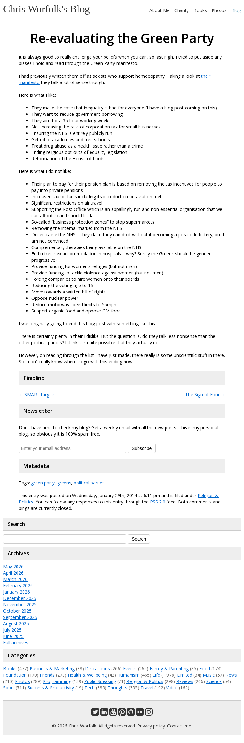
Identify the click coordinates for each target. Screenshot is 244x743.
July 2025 (12, 630)
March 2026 (15, 579)
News (231, 675)
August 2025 (16, 624)
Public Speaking (100, 681)
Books (200, 10)
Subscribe (142, 448)
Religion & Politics (144, 681)
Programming (57, 681)
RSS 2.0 (157, 502)
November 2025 (20, 605)
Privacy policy (151, 726)
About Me (159, 10)
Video (172, 688)
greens (64, 483)
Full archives (15, 643)
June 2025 (13, 636)
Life (156, 675)
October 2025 (17, 611)
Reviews (184, 681)
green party (43, 483)
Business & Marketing (52, 669)
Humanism (128, 675)
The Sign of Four (205, 394)
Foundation (15, 675)
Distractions (97, 669)
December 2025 (19, 598)
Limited (184, 675)
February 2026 (18, 585)
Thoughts (117, 688)
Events (130, 669)
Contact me (179, 726)
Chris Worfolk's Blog (46, 9)
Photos (219, 10)
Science (214, 681)
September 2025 (20, 617)
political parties (89, 483)
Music (209, 675)
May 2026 (13, 566)
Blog (236, 10)
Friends (47, 675)
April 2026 (13, 573)
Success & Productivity (50, 688)
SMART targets (37, 394)
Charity (181, 10)
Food (204, 669)
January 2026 (16, 592)
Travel (146, 688)
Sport (8, 688)
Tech (90, 688)
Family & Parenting (169, 669)
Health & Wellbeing (87, 675)
